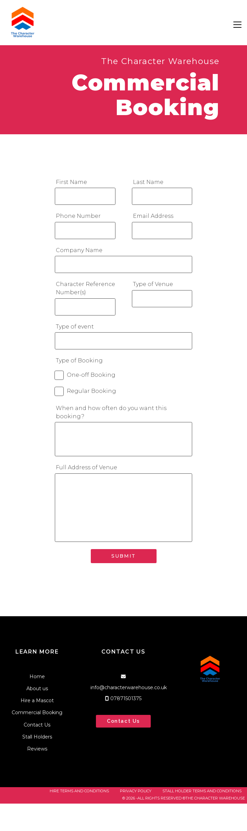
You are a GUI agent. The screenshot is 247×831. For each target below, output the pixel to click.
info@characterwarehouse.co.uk (128, 687)
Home (37, 676)
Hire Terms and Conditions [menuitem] (79, 791)
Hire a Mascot (37, 700)
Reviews (37, 749)
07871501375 (125, 698)
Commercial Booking (37, 712)
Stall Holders (37, 737)
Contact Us (37, 725)
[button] (237, 24)
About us (37, 688)
